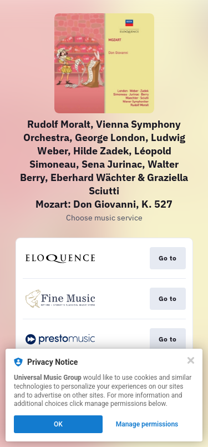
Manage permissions (147, 424)
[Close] (191, 360)
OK (58, 424)
